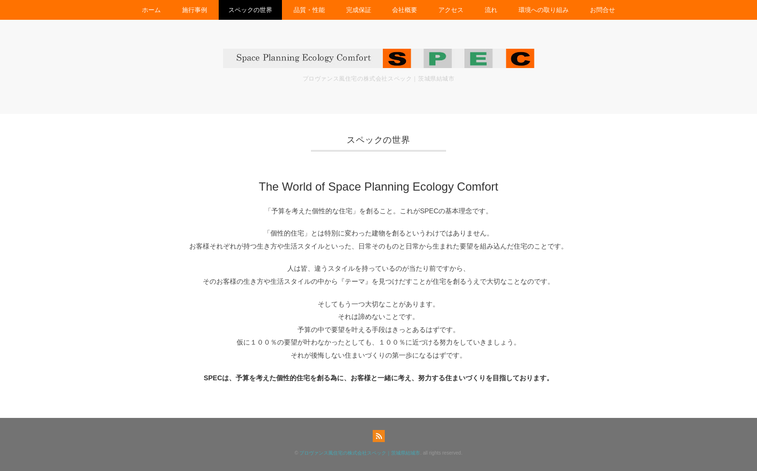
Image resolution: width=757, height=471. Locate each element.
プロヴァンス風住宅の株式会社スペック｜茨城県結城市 (359, 453)
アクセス (450, 10)
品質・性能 (309, 10)
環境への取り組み (544, 10)
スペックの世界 (250, 10)
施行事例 (194, 10)
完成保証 (358, 10)
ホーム (151, 10)
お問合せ (602, 10)
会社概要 (404, 10)
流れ (491, 10)
